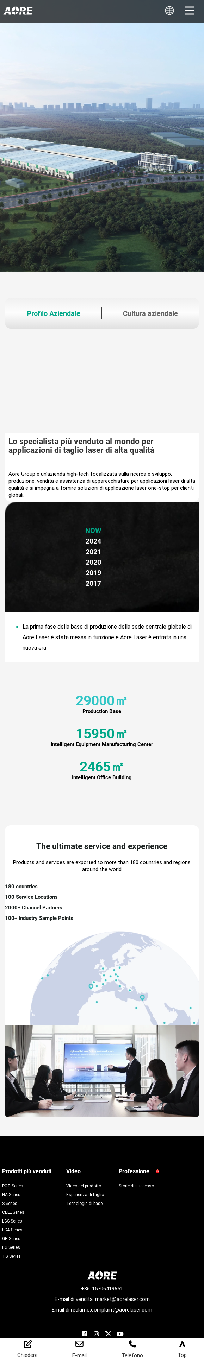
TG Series (11, 1256)
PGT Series (12, 1185)
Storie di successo (136, 1185)
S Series (9, 1203)
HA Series (11, 1194)
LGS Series (12, 1221)
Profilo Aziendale (53, 313)
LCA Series (12, 1229)
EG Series (11, 1247)
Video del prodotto (83, 1185)
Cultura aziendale (150, 313)
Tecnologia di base (84, 1203)
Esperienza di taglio (85, 1194)
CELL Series (13, 1212)
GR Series (11, 1238)
